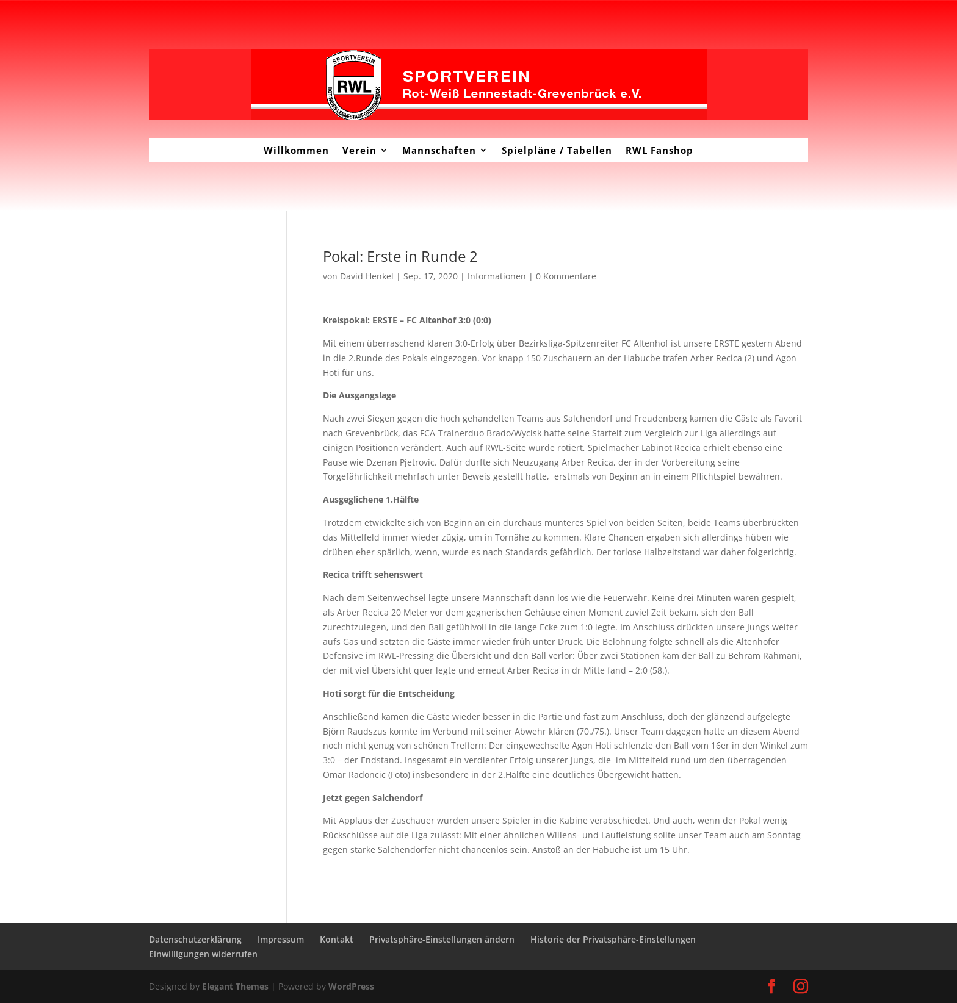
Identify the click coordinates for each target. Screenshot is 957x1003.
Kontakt (336, 939)
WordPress (351, 986)
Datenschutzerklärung (195, 939)
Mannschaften (439, 150)
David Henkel (367, 276)
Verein (359, 150)
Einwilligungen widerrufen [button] (203, 954)
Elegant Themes (235, 986)
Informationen (497, 276)
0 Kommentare (566, 276)
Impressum (281, 939)
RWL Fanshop (659, 150)
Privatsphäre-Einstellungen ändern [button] (442, 939)
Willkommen (296, 150)
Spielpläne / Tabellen (557, 150)
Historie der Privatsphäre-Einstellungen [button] (613, 939)
